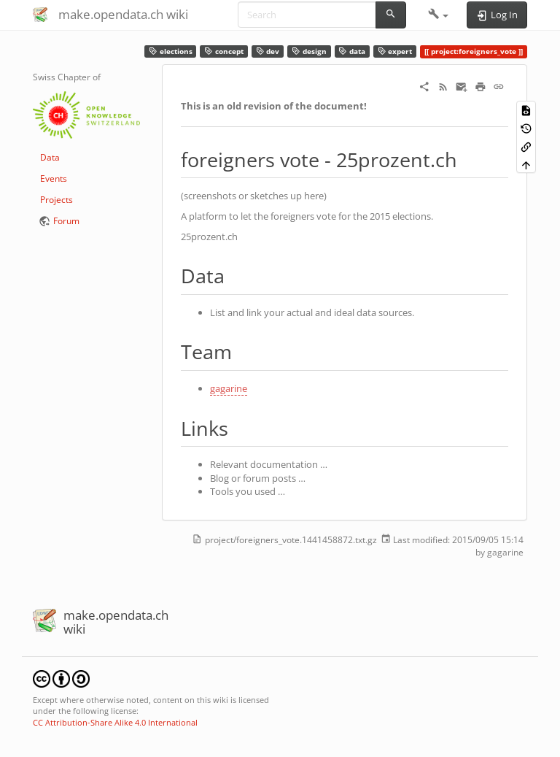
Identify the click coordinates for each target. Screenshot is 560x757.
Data (50, 157)
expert (395, 51)
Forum (66, 221)
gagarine (228, 388)
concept (224, 51)
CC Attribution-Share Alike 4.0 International (115, 722)
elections (170, 51)
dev (268, 51)
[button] (438, 14)
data (351, 51)
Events (53, 178)
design (309, 51)
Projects (56, 199)
